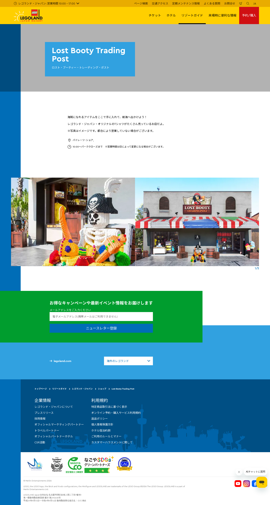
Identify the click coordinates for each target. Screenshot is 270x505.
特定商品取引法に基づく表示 (109, 406)
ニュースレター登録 (101, 328)
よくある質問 (212, 3)
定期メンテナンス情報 (186, 3)
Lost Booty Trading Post (123, 388)
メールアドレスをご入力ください (70, 310)
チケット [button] (155, 15)
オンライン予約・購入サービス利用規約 (116, 412)
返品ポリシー (99, 418)
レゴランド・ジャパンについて (53, 406)
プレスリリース (44, 412)
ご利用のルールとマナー (106, 436)
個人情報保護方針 (102, 424)
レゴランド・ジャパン (82, 388)
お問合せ (229, 3)
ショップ (102, 388)
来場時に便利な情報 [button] (222, 15)
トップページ (40, 388)
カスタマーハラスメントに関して (112, 442)
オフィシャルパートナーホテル (53, 436)
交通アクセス (160, 3)
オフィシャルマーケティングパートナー (59, 424)
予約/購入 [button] (249, 15)
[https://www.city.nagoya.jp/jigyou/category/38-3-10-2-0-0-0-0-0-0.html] (90, 464)
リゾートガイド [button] (192, 15)
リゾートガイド (59, 388)
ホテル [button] (171, 15)
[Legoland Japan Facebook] (255, 483)
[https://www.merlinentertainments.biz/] (35, 464)
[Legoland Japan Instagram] (246, 483)
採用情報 (39, 418)
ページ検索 (141, 3)
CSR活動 (39, 442)
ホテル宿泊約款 (101, 430)
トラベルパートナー (46, 430)
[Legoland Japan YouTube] (238, 483)
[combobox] (128, 361)
